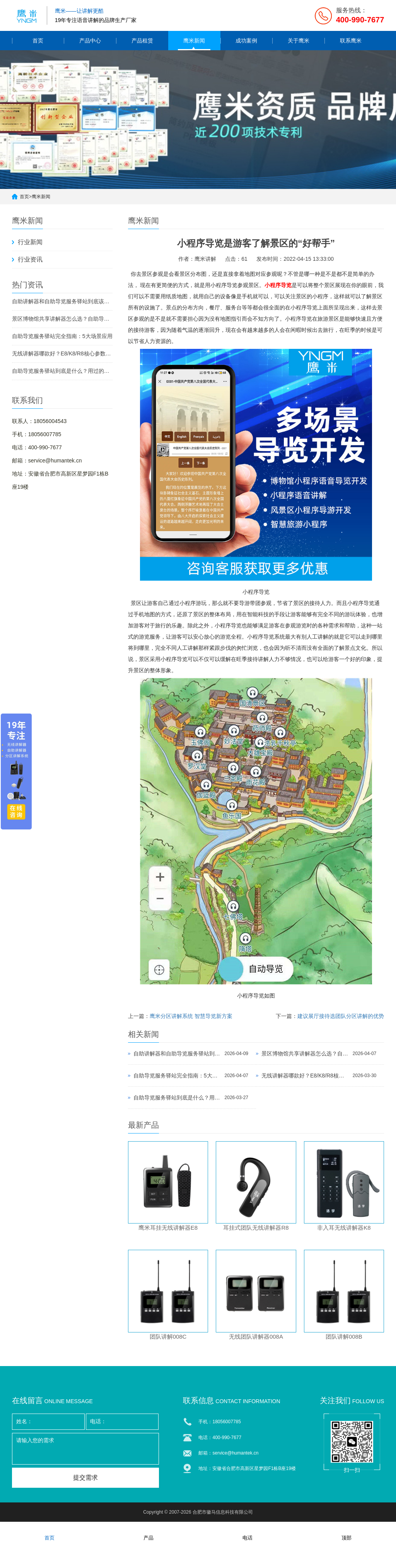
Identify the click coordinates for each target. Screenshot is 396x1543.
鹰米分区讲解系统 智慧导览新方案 (191, 1016)
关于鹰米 (298, 40)
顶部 (346, 1533)
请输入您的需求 (85, 1451)
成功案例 (246, 40)
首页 (37, 40)
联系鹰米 (351, 40)
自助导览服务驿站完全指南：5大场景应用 (62, 336)
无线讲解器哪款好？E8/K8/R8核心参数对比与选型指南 (62, 353)
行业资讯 (30, 259)
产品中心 (90, 40)
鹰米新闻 (194, 40)
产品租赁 (142, 40)
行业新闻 (30, 242)
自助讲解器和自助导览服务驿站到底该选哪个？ (62, 301)
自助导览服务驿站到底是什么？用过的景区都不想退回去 (62, 371)
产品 (148, 1533)
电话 (247, 1533)
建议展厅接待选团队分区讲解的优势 (340, 1016)
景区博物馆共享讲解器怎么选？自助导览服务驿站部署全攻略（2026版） (62, 319)
